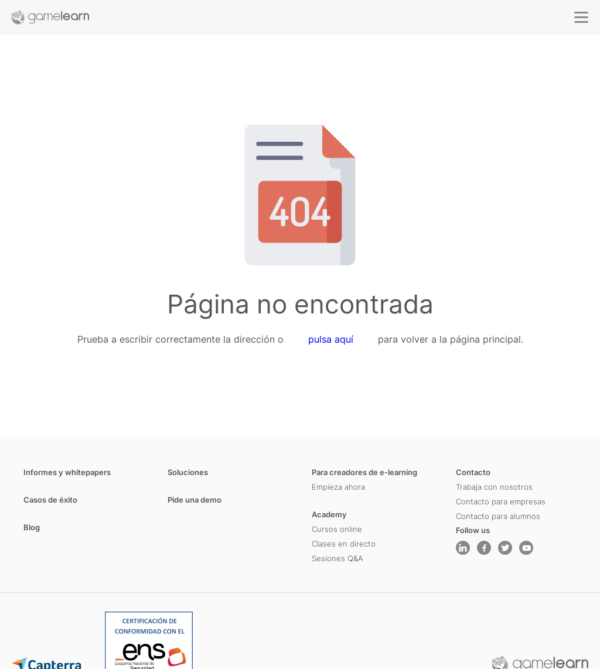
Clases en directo (344, 543)
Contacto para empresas (501, 501)
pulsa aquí (330, 339)
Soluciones (188, 472)
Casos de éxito (50, 499)
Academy (329, 514)
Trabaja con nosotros (494, 486)
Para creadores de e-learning (364, 472)
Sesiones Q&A (337, 558)
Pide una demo (194, 499)
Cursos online (337, 529)
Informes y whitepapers (67, 472)
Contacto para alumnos (498, 516)
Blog (31, 527)
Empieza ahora (338, 486)
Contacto (473, 472)
